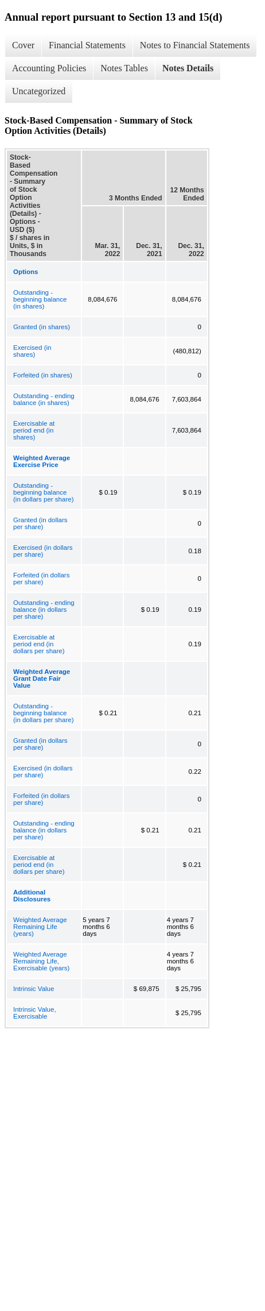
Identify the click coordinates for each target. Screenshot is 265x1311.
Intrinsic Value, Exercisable (34, 1013)
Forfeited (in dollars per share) (41, 578)
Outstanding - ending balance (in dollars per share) (44, 609)
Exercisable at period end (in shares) (33, 430)
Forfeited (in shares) (42, 375)
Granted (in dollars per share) (40, 523)
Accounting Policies (49, 68)
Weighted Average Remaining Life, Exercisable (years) (41, 961)
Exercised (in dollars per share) (43, 551)
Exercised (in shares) (32, 351)
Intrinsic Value (33, 988)
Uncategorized (38, 91)
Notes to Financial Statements (195, 45)
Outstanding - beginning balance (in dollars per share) (43, 492)
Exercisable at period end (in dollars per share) (38, 644)
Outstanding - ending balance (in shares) (44, 399)
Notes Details (187, 68)
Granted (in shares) (41, 326)
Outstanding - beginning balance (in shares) (40, 299)
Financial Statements (87, 45)
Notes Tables (124, 68)
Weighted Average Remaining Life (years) (40, 926)
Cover (23, 45)
